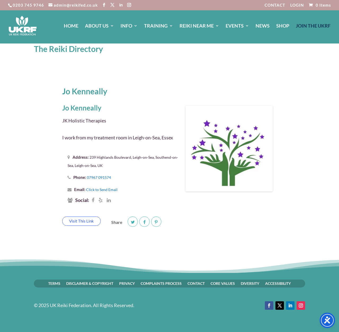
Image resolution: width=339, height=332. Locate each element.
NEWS (263, 26)
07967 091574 (99, 177)
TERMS (54, 283)
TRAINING (156, 26)
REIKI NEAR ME (197, 26)
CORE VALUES (223, 283)
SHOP (282, 26)
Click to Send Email (102, 189)
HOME (71, 26)
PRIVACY (127, 283)
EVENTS (235, 26)
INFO (126, 26)
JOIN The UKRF (313, 26)
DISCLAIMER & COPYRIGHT (89, 283)
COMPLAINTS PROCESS (161, 283)
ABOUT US (97, 26)
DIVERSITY (250, 283)
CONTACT (275, 5)
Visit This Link (81, 221)
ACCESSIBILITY (278, 283)
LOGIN (297, 5)
